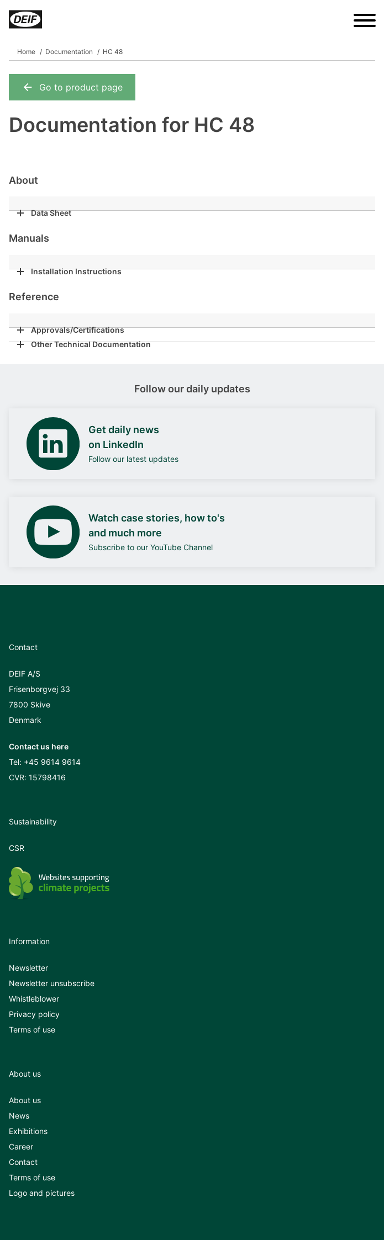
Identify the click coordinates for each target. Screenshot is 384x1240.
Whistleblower (34, 998)
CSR (16, 848)
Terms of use (32, 1029)
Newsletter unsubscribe (51, 983)
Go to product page (72, 87)
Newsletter (28, 967)
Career (21, 1146)
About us (25, 1100)
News (19, 1115)
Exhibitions (28, 1131)
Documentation (69, 51)
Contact (23, 1162)
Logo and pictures (42, 1193)
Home (26, 51)
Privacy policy (34, 1014)
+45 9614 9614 (52, 762)
